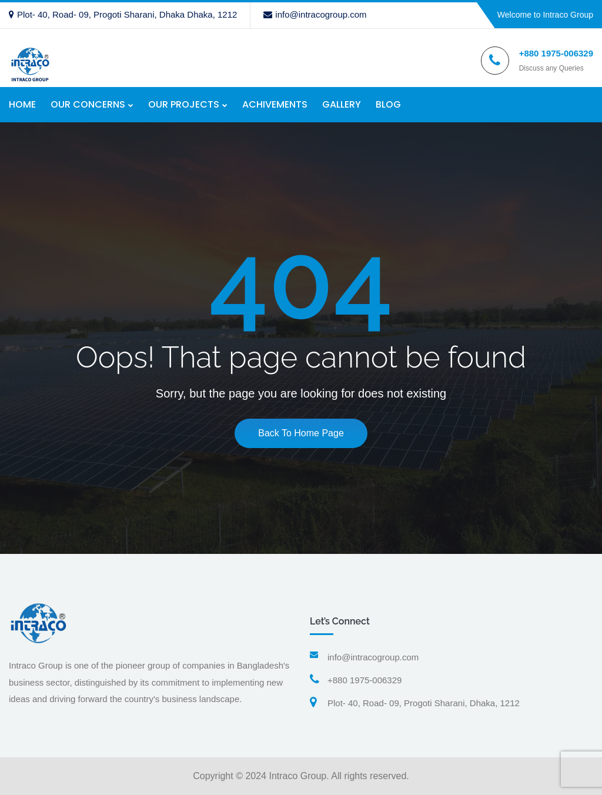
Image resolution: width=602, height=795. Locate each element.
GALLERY (341, 104)
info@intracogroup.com (314, 14)
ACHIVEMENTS (274, 104)
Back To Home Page (301, 433)
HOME (22, 104)
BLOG (388, 104)
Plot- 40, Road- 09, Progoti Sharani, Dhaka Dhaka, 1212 (123, 14)
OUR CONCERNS (88, 104)
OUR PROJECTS (183, 104)
